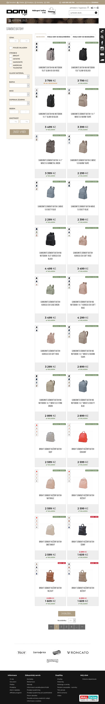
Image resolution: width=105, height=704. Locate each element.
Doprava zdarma (17, 100)
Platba (20, 2)
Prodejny (29, 2)
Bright (16, 56)
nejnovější (40, 37)
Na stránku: (62, 620)
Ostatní (16, 59)
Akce (11, 91)
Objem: (12, 108)
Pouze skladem (20, 48)
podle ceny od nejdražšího (83, 37)
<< (51, 627)
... (76, 627)
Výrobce (13, 53)
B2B (47, 2)
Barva (12, 82)
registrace (82, 8)
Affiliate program (16, 693)
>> (82, 627)
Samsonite (18, 62)
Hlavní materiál (16, 73)
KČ (92, 8)
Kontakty (38, 2)
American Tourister (17, 66)
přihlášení (73, 8)
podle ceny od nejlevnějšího (58, 37)
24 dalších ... (66, 613)
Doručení (11, 2)
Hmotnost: (14, 118)
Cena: (11, 37)
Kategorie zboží (19, 20)
